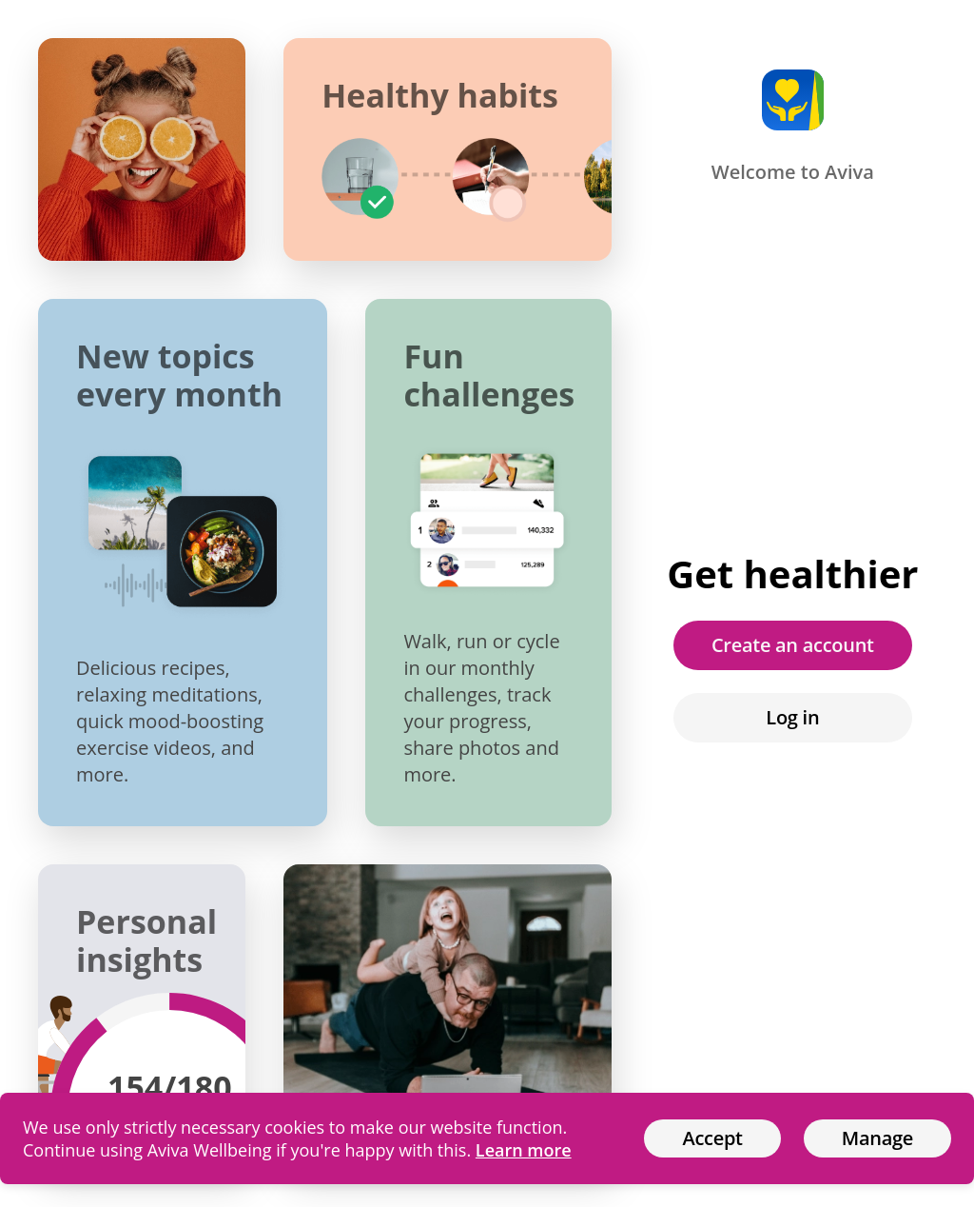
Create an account (792, 645)
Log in (792, 717)
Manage (877, 1138)
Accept (712, 1138)
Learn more (524, 1149)
